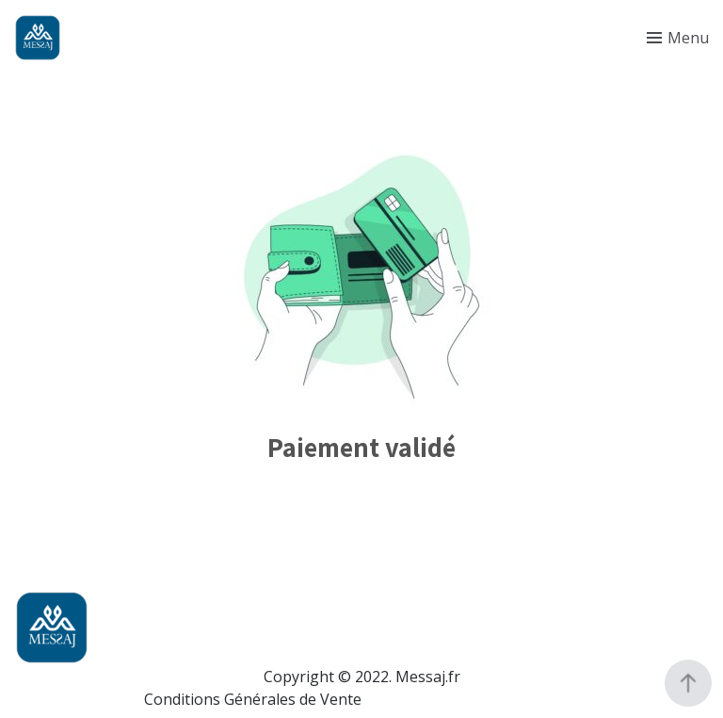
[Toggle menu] (678, 37)
